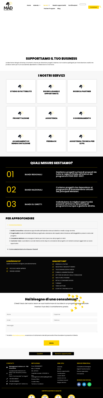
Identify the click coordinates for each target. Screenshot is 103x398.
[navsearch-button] (100, 7)
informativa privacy (18, 335)
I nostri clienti (61, 376)
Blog (58, 8)
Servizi (46, 5)
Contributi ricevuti (62, 380)
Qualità (40, 354)
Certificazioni (72, 5)
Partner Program (49, 8)
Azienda (36, 5)
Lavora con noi (61, 378)
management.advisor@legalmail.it (41, 377)
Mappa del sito (61, 382)
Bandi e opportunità (59, 5)
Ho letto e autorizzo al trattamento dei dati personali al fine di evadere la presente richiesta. (42, 335)
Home (29, 5)
